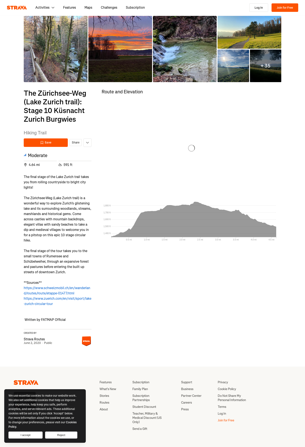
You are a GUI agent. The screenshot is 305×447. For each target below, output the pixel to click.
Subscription (135, 7)
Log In (259, 8)
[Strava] (17, 7)
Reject (61, 435)
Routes (104, 402)
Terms (222, 407)
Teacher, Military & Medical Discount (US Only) (147, 417)
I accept (25, 435)
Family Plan (140, 389)
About (104, 409)
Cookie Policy (227, 389)
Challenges (109, 7)
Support (186, 382)
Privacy (223, 382)
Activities (45, 7)
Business (187, 389)
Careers (186, 402)
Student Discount (144, 407)
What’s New (108, 389)
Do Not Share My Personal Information (232, 398)
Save (45, 143)
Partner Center (191, 396)
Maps (88, 7)
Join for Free (285, 8)
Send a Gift (139, 429)
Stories (104, 396)
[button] (55, 49)
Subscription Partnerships (141, 398)
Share (75, 143)
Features (69, 7)
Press (185, 409)
